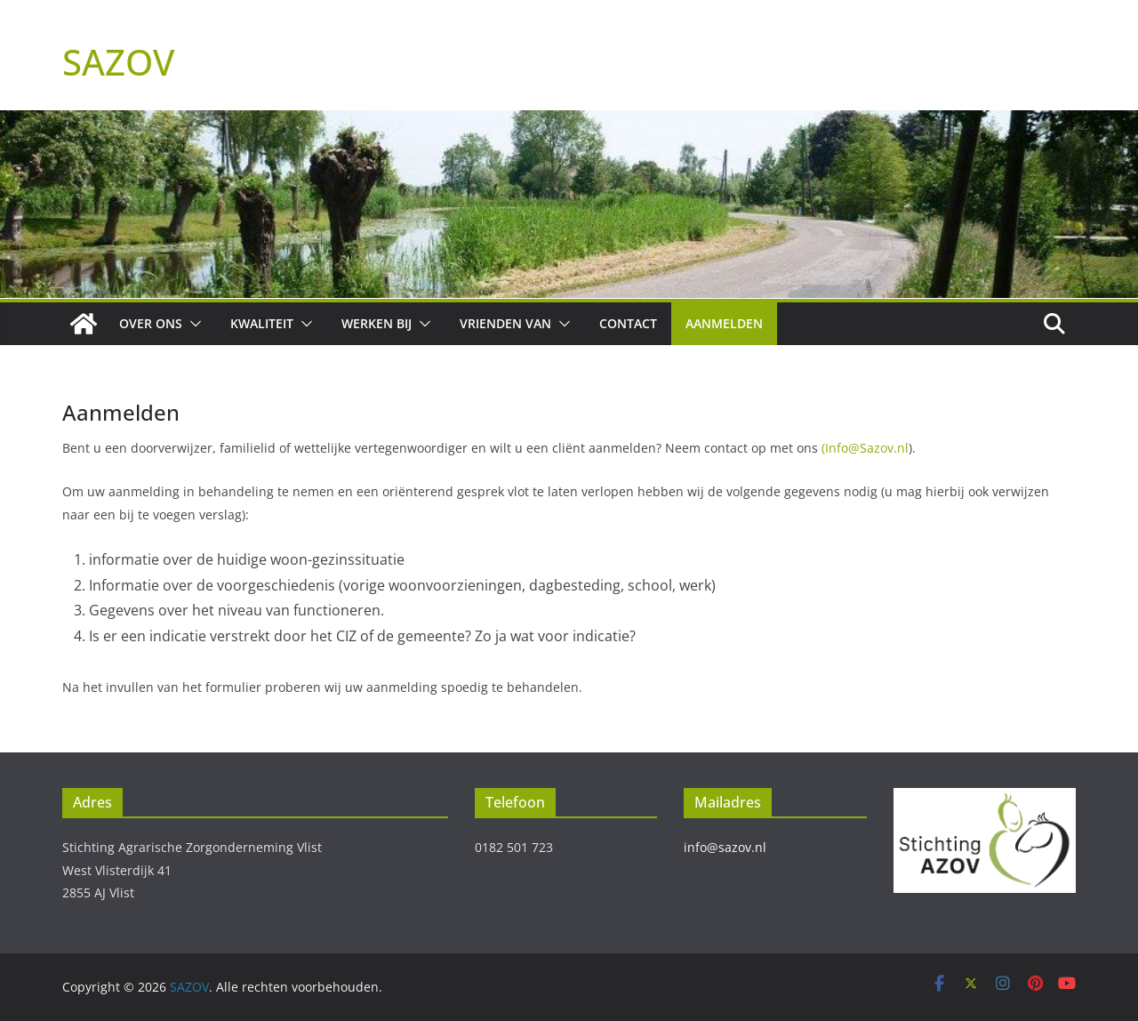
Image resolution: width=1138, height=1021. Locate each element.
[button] (192, 323)
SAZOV (118, 61)
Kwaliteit (261, 323)
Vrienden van (505, 323)
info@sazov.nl (725, 847)
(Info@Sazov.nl (865, 447)
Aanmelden (724, 323)
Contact (628, 323)
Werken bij (376, 323)
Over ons (150, 323)
